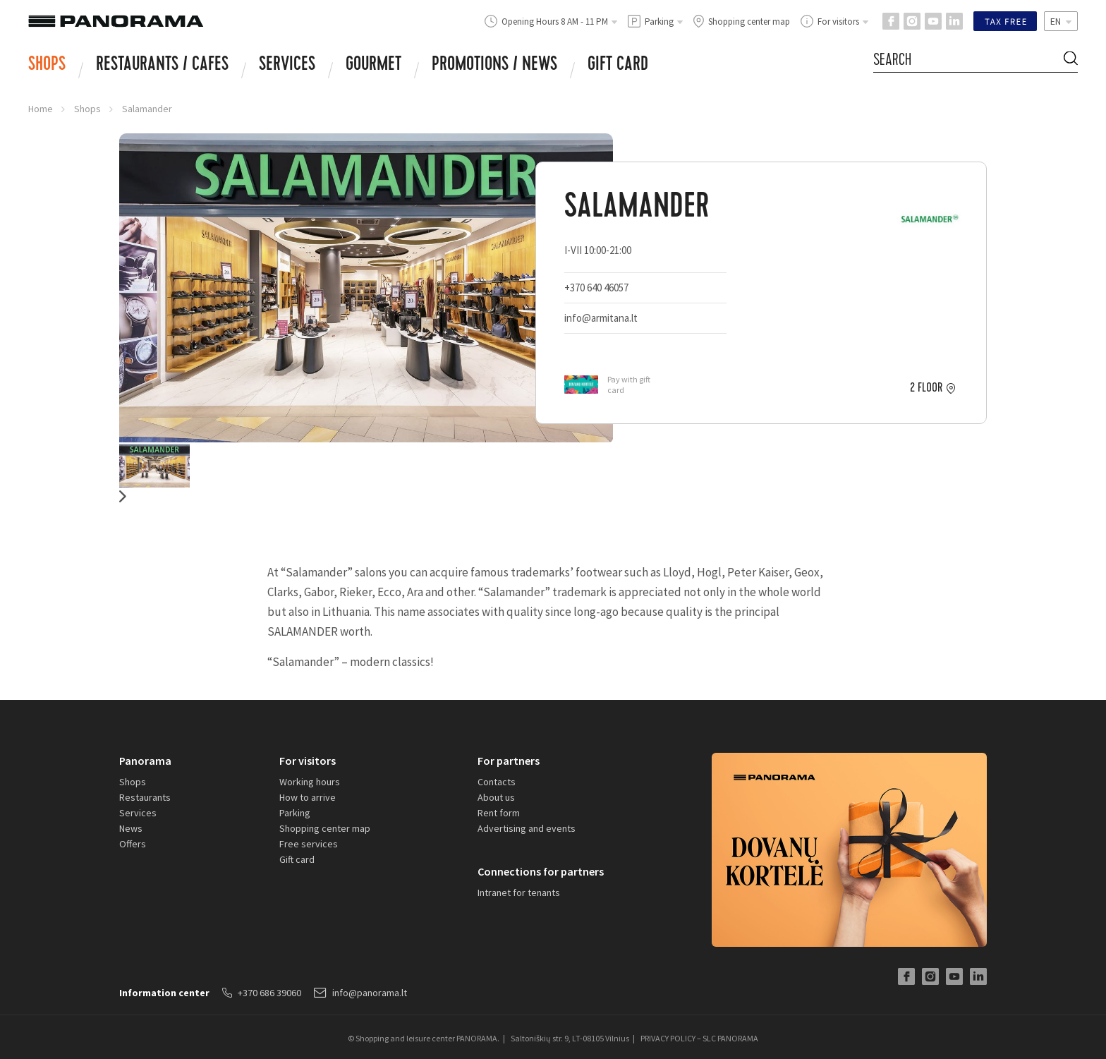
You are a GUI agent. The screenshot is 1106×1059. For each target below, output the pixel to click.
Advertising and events (527, 828)
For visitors (307, 761)
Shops (47, 65)
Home (40, 108)
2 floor (926, 388)
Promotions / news (494, 65)
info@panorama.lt (360, 992)
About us (496, 797)
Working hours (309, 781)
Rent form (499, 812)
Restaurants (145, 797)
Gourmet (373, 65)
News (130, 828)
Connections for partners (541, 871)
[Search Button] (1071, 60)
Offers (132, 843)
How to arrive (307, 797)
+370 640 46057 (596, 287)
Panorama (145, 761)
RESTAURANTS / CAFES (162, 65)
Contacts (497, 781)
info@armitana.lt (601, 318)
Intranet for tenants (519, 892)
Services (287, 65)
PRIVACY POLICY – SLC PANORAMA (699, 1038)
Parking (294, 812)
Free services (308, 843)
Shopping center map (324, 828)
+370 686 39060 (261, 992)
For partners (509, 761)
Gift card (618, 65)
